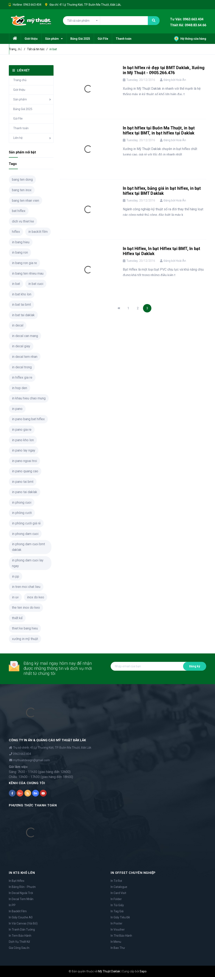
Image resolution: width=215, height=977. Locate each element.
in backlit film (38, 232)
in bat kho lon (21, 294)
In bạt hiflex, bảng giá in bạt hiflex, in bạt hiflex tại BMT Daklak (162, 191)
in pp (15, 576)
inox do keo (35, 597)
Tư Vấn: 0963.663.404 (186, 19)
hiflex (16, 232)
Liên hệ (17, 138)
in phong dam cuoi (25, 534)
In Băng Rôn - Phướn (22, 887)
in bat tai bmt (21, 305)
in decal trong (22, 367)
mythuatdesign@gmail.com (31, 760)
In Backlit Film (18, 911)
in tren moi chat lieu (26, 587)
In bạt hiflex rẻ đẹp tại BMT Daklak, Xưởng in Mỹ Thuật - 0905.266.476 (164, 70)
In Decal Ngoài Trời (21, 893)
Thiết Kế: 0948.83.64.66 (188, 25)
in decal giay (21, 346)
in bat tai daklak (23, 315)
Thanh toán (21, 128)
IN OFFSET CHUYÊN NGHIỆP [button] (133, 873)
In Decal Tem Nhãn (21, 899)
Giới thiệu (19, 89)
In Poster (116, 923)
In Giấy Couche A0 (21, 917)
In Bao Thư (118, 947)
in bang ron (20, 252)
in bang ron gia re (24, 263)
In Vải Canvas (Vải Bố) (23, 923)
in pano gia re (21, 430)
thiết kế (17, 618)
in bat (16, 284)
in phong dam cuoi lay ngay (27, 563)
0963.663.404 (32, 4)
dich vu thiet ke (23, 221)
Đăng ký (194, 666)
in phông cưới (22, 513)
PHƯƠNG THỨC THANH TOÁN (33, 805)
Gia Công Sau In (19, 947)
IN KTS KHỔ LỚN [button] (22, 873)
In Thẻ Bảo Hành (121, 935)
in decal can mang (25, 336)
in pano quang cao (25, 471)
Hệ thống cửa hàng (190, 38)
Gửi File (18, 118)
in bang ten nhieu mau (27, 273)
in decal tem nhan (24, 357)
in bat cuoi (35, 284)
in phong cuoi (21, 502)
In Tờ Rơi (116, 880)
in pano (17, 409)
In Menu (116, 941)
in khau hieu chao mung (29, 398)
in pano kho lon (23, 440)
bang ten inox (21, 190)
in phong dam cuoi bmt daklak (28, 547)
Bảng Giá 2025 (22, 109)
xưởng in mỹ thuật (25, 639)
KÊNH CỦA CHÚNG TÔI (27, 783)
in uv (15, 597)
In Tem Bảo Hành (20, 935)
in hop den (19, 388)
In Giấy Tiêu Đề (120, 917)
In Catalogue (119, 887)
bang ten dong (22, 180)
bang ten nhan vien (25, 201)
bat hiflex (18, 211)
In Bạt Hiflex (16, 880)
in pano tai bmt (22, 482)
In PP (12, 905)
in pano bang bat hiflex (28, 419)
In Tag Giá (117, 911)
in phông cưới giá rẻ (26, 523)
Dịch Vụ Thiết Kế (19, 941)
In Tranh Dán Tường (22, 929)
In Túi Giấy (117, 905)
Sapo (143, 971)
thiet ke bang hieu (25, 628)
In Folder (116, 899)
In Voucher (118, 929)
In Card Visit (118, 893)
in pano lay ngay (23, 450)
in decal (17, 325)
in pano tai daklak (24, 492)
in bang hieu (20, 242)
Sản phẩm (20, 99)
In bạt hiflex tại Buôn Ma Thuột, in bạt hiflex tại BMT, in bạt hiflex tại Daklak (159, 130)
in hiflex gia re (22, 377)
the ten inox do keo (26, 608)
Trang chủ (19, 80)
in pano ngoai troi (24, 461)
